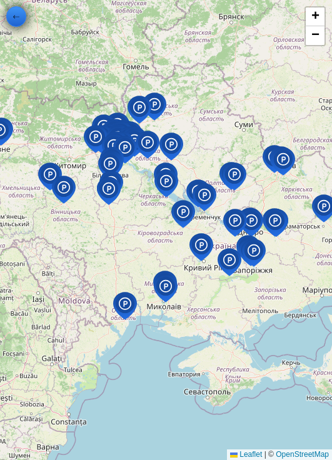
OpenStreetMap (302, 454)
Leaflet (246, 454)
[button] (155, 120)
